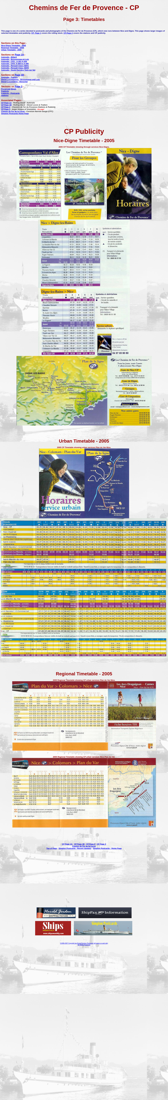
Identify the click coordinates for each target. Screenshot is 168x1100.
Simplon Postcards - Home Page (107, 848)
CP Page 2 (90, 844)
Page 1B (19, 75)
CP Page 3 (101, 844)
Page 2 (18, 86)
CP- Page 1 (36, 33)
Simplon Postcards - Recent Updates (75, 848)
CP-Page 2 (68, 33)
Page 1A (19, 54)
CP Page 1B (79, 844)
